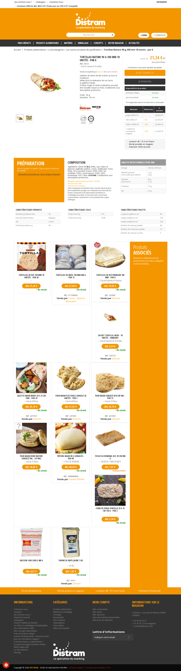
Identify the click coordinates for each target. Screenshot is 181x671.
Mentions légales (76, 667)
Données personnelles (95, 667)
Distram (100, 72)
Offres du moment (61, 628)
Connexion (159, 35)
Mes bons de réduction (103, 620)
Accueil (17, 49)
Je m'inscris (144, 81)
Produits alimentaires (62, 609)
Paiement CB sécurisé (150, 590)
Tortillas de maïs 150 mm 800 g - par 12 (71, 276)
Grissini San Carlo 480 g (31, 560)
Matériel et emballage (62, 612)
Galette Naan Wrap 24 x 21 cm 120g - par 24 (31, 396)
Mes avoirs (97, 612)
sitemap (17, 652)
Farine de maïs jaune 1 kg (71, 560)
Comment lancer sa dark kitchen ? (28, 641)
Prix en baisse (59, 620)
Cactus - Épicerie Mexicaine (75, 300)
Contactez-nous (56, 2)
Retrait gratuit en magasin (70, 590)
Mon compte (101, 602)
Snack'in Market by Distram (26, 622)
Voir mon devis (160, 7)
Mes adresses (99, 614)
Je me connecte (145, 72)
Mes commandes (100, 609)
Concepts (57, 614)
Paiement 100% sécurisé (138, 147)
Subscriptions (59, 622)
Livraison (18, 612)
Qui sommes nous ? (22, 614)
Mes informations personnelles (106, 617)
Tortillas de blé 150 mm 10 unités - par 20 (31, 276)
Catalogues (41, 2)
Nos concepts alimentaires (25, 631)
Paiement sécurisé (22, 617)
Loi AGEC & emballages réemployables (31, 625)
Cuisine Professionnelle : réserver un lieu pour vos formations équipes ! (31, 637)
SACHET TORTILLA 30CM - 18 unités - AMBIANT (110, 336)
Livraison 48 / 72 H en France (140, 141)
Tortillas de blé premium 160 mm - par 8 (110, 276)
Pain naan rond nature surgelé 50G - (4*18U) (31, 457)
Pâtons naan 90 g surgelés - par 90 (70, 457)
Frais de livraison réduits (24, 633)
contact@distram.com (143, 626)
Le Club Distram (21, 649)
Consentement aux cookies (6, 665)
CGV (108, 667)
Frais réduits (58, 625)
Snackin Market (111, 72)
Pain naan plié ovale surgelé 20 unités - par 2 (71, 396)
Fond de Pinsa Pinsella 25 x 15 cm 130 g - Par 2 (110, 509)
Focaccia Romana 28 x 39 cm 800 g (110, 457)
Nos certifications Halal (24, 628)
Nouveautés (58, 617)
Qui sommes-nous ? (23, 2)
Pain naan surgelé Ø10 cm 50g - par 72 (110, 396)
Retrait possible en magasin (139, 144)
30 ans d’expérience (31, 590)
